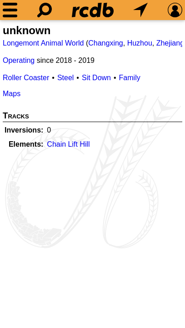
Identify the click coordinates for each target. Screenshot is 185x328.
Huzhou (139, 43)
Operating (19, 60)
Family (129, 78)
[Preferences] (175, 10)
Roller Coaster (26, 78)
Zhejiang (170, 43)
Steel (65, 78)
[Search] (44, 10)
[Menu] (10, 10)
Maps (11, 93)
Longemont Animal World (43, 43)
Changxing (105, 43)
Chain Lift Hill (68, 144)
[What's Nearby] (140, 10)
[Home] (93, 10)
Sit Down (96, 78)
